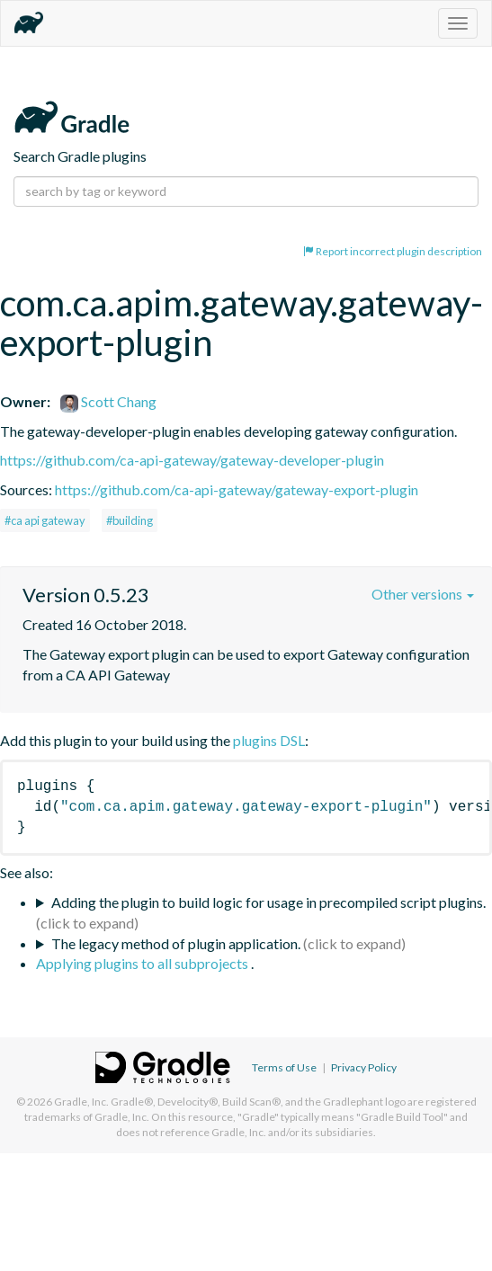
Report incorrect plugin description (392, 251)
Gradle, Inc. (81, 1101)
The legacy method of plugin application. (175, 943)
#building (129, 520)
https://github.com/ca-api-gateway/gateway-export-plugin (236, 489)
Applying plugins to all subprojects (143, 963)
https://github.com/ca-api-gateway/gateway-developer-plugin (192, 459)
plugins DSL (269, 740)
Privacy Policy (364, 1067)
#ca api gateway (44, 520)
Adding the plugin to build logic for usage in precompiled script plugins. (268, 902)
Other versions (422, 593)
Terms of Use (284, 1067)
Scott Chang (108, 401)
